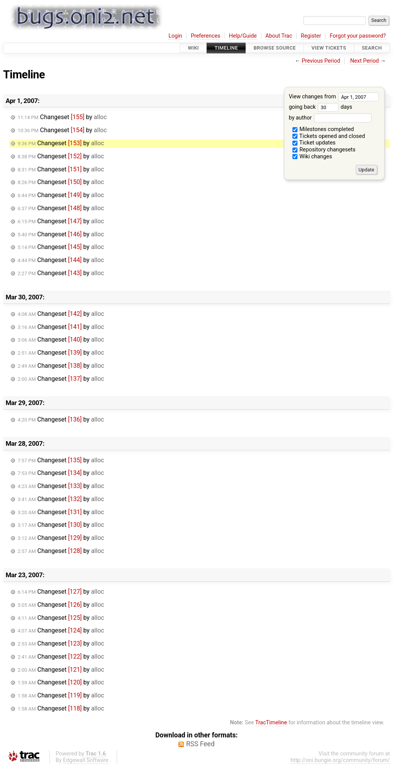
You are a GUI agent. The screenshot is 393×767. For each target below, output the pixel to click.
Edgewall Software (86, 760)
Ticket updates (314, 142)
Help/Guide (243, 36)
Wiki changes (312, 156)
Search (372, 48)
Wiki (193, 48)
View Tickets (329, 48)
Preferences (205, 36)
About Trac (279, 36)
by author (330, 118)
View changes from (334, 96)
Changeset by (62, 117)
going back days (320, 107)
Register (311, 36)
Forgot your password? (358, 36)
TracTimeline (271, 722)
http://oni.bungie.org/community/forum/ (340, 760)
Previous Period (321, 61)
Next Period (364, 61)
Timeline (226, 48)
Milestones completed (323, 129)
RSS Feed (200, 744)
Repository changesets (324, 149)
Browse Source (275, 48)
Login (175, 36)
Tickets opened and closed (328, 136)
